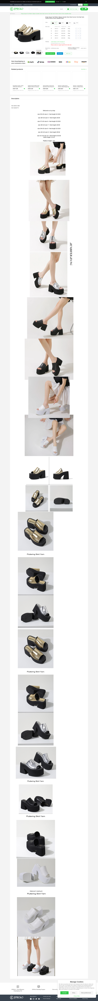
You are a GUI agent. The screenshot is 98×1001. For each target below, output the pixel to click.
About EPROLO (33, 996)
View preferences (86, 992)
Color (46, 22)
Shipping (47, 41)
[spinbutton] (78, 28)
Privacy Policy (77, 995)
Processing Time (47, 49)
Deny (73, 992)
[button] (74, 4)
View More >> (84, 69)
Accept (64, 992)
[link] (12, 13)
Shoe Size (47, 26)
